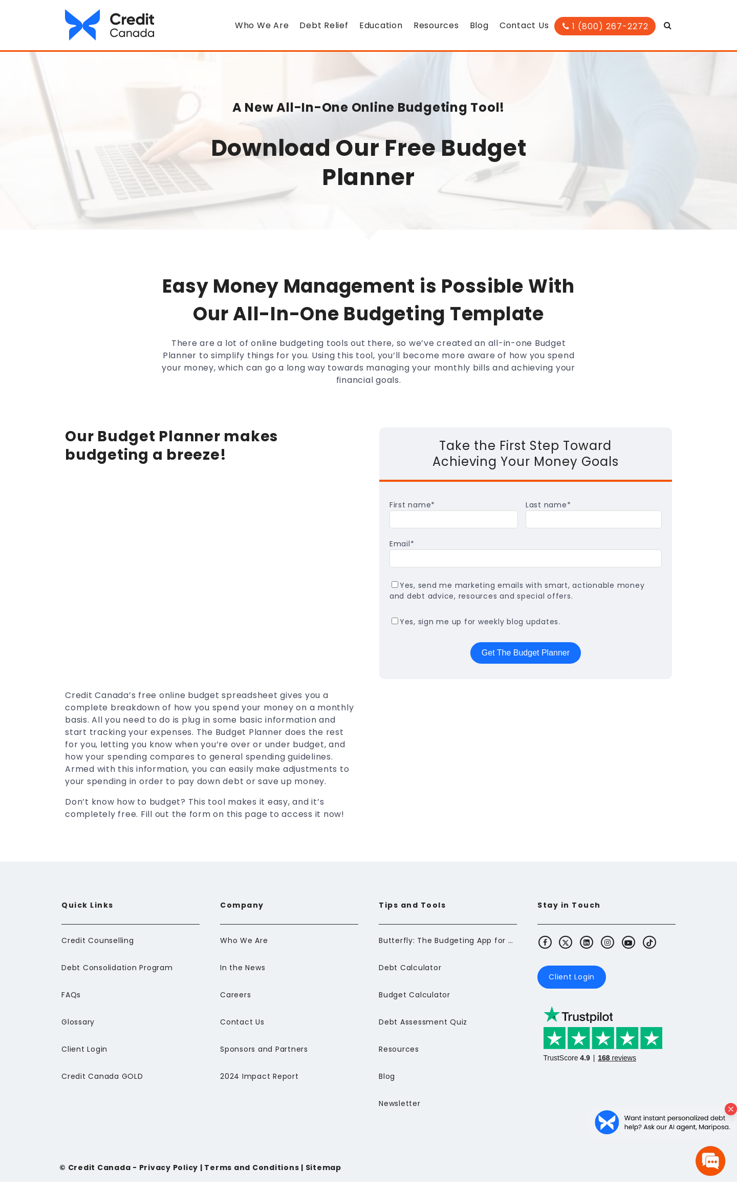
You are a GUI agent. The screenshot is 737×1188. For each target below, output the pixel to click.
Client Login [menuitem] (84, 1055)
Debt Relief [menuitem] (324, 25)
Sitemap (323, 1174)
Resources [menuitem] (436, 25)
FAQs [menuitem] (71, 1001)
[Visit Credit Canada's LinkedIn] (587, 948)
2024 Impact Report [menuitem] (259, 1082)
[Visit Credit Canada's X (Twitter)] (566, 948)
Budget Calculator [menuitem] (414, 1001)
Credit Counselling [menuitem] (97, 946)
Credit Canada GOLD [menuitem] (102, 1082)
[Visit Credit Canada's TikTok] (649, 948)
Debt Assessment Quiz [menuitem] (423, 1028)
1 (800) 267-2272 (605, 26)
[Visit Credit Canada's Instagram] (608, 948)
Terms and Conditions (251, 1174)
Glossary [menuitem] (78, 1028)
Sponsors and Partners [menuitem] (264, 1055)
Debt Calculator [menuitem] (410, 974)
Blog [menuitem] (479, 25)
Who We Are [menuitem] (262, 25)
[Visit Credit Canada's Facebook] (545, 948)
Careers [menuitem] (235, 1001)
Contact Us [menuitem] (524, 25)
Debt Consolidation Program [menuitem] (117, 974)
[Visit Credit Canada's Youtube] (628, 948)
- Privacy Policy (164, 1174)
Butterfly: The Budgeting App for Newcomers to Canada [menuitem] (448, 946)
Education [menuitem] (381, 25)
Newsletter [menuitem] (400, 1109)
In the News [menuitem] (242, 974)
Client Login (572, 983)
